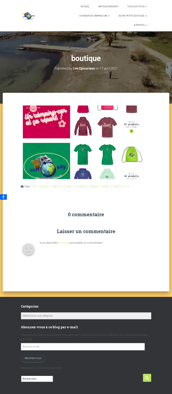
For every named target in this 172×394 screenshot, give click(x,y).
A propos (140, 25)
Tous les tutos (137, 6)
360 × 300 (100, 186)
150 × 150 (36, 186)
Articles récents (108, 6)
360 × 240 (87, 186)
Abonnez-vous (33, 358)
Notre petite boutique (133, 16)
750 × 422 (62, 186)
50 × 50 (111, 186)
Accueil (85, 6)
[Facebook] (3, 197)
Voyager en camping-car (94, 16)
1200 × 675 (123, 186)
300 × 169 (49, 186)
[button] (146, 6)
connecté (63, 242)
